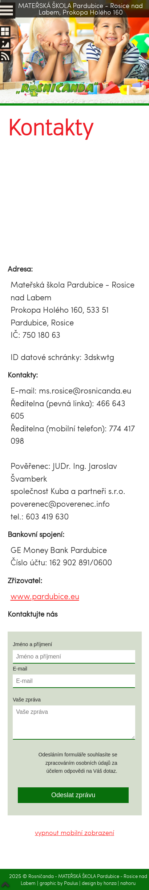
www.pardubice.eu (45, 596)
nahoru (128, 883)
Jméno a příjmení (32, 644)
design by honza (100, 883)
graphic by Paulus (59, 883)
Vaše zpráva (27, 699)
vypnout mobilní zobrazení (74, 832)
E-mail (20, 668)
